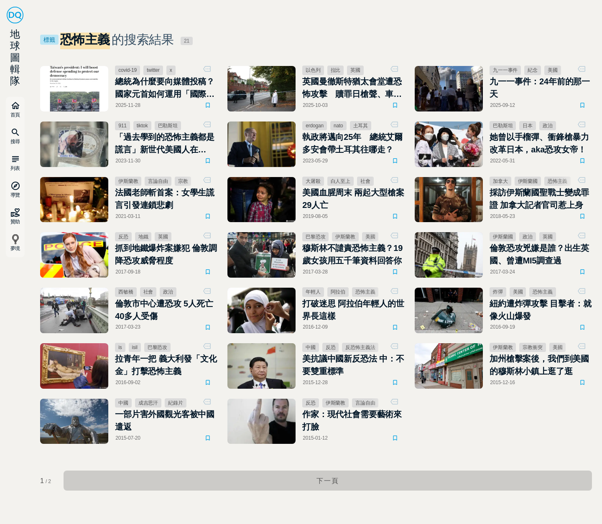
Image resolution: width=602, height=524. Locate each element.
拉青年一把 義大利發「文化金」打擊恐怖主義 (166, 365)
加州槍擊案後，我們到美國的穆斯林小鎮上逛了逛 (539, 365)
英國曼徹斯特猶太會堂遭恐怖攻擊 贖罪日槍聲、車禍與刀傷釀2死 (352, 88)
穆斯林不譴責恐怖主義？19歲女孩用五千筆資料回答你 (352, 254)
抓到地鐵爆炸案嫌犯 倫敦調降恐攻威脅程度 (166, 254)
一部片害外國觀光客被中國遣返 (164, 420)
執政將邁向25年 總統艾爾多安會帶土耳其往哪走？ (352, 143)
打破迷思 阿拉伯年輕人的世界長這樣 (353, 310)
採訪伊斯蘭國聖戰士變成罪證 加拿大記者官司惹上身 (539, 199)
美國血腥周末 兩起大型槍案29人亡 (353, 199)
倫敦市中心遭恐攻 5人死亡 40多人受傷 (164, 310)
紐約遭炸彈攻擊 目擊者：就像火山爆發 (540, 310)
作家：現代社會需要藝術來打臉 (352, 420)
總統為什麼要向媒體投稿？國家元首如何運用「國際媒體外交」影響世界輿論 (164, 88)
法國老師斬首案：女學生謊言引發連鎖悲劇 (164, 199)
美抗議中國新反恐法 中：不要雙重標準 (353, 365)
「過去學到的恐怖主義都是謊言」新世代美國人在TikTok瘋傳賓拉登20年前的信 (165, 144)
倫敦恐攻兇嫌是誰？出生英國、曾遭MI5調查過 (539, 254)
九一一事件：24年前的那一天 (540, 88)
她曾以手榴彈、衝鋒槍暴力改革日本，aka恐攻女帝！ (539, 143)
